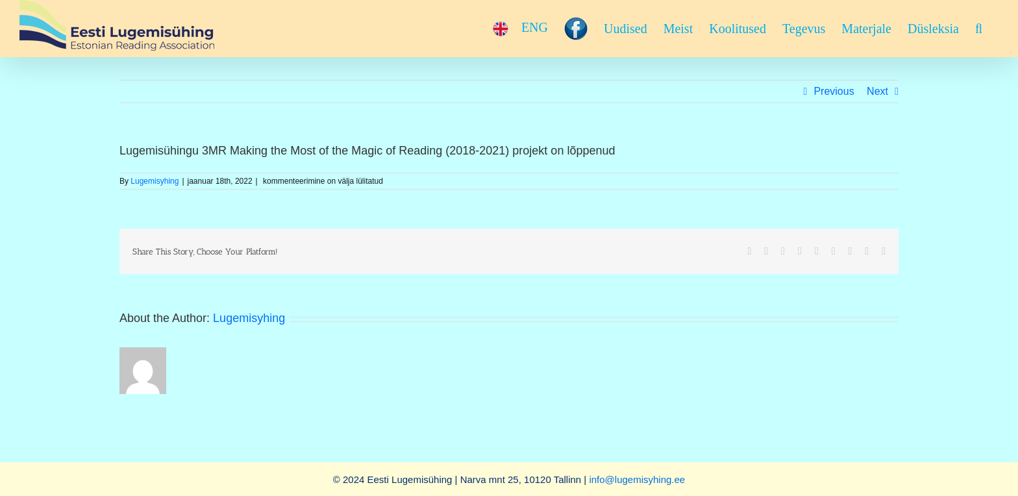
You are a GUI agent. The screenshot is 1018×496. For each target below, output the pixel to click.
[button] (978, 28)
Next (877, 91)
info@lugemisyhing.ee (637, 479)
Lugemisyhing (154, 181)
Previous (833, 91)
